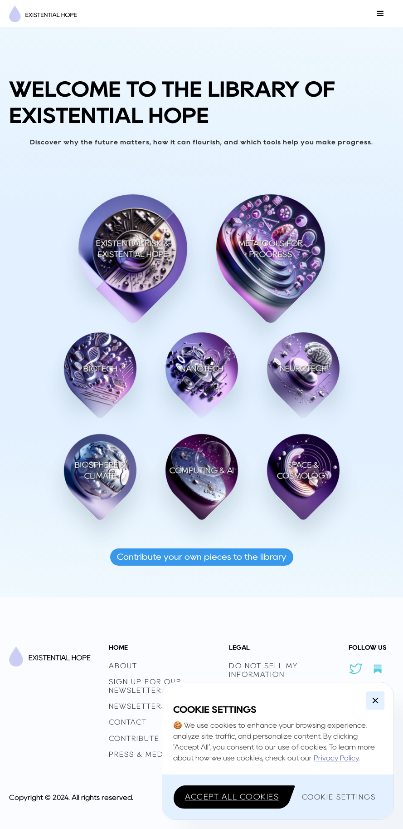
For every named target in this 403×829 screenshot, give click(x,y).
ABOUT (123, 665)
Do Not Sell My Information (263, 670)
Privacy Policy (336, 758)
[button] (380, 13)
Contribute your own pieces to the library (201, 557)
